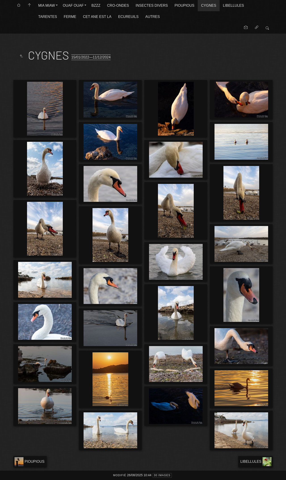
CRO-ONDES (118, 5)
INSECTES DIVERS (152, 5)
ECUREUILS (128, 17)
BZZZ (95, 5)
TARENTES (47, 17)
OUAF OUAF (73, 5)
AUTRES (152, 17)
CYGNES (208, 5)
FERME (70, 17)
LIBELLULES (233, 5)
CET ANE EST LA (97, 17)
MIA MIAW (46, 5)
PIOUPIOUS (184, 5)
